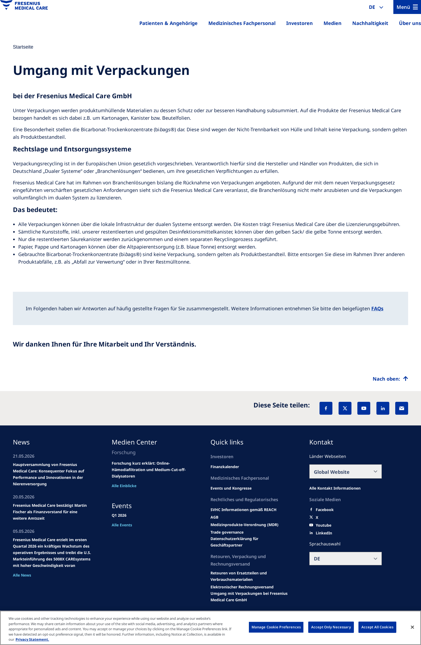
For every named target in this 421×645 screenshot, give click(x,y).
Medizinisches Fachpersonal (241, 23)
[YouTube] (363, 408)
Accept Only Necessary (331, 627)
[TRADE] (249, 541)
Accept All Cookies (377, 627)
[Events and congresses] (243, 509)
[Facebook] (326, 408)
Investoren (299, 23)
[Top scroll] (390, 378)
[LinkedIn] (382, 408)
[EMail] (401, 408)
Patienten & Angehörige (168, 23)
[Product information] (249, 576)
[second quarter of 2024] (224, 467)
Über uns (410, 23)
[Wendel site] (231, 488)
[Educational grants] (214, 517)
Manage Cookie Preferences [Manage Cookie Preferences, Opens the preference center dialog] (276, 627)
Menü (403, 7)
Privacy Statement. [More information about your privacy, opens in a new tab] (32, 639)
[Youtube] (323, 525)
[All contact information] (335, 488)
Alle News (22, 575)
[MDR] (244, 525)
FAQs (377, 308)
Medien (333, 23)
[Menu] (407, 7)
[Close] (412, 627)
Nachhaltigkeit (370, 23)
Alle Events (122, 524)
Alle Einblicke (124, 485)
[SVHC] (227, 532)
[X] (345, 408)
